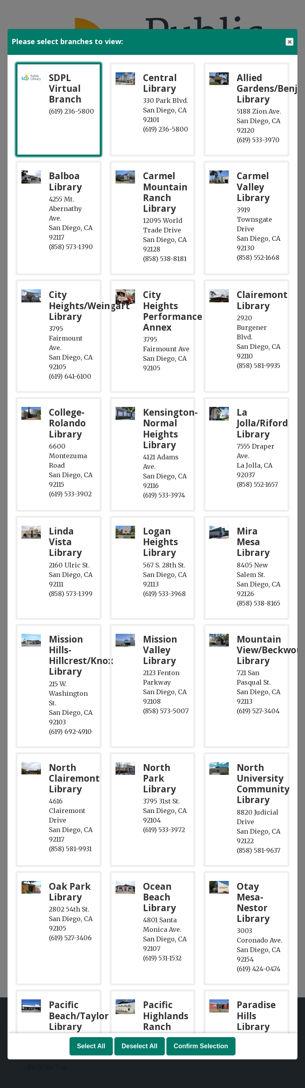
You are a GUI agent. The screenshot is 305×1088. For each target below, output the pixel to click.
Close (289, 42)
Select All (91, 1046)
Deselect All (139, 1046)
